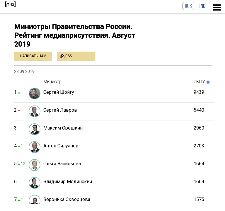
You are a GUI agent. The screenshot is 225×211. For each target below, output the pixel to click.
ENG (202, 6)
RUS (188, 6)
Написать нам (33, 56)
